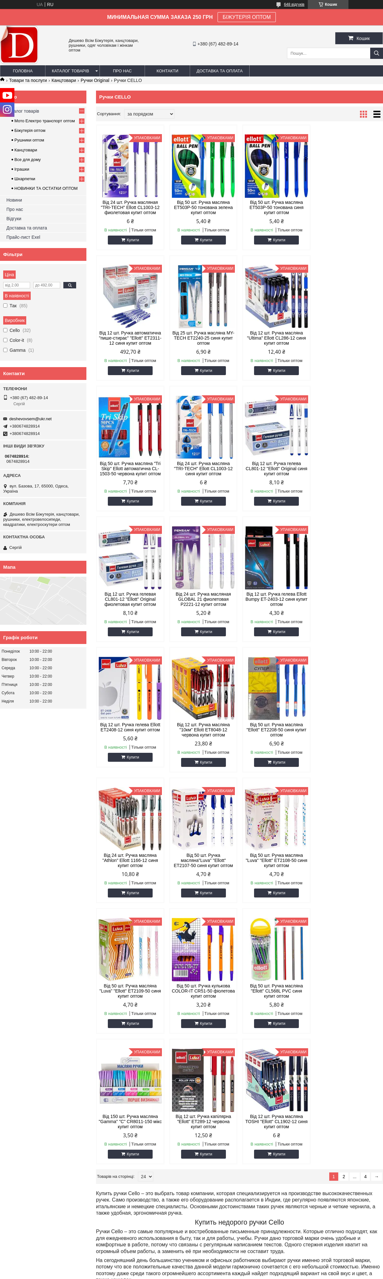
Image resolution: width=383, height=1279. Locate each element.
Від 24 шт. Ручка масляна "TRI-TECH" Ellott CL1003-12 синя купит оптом (349, 338)
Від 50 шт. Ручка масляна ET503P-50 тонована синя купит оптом (276, 207)
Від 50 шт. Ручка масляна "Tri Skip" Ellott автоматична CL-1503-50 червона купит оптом (276, 338)
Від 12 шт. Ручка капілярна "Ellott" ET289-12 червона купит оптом (276, 860)
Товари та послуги (28, 80)
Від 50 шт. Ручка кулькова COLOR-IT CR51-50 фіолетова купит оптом (349, 729)
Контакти (167, 70)
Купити (133, 240)
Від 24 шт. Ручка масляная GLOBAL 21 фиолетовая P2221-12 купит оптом (276, 468)
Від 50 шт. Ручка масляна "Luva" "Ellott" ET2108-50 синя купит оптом (203, 729)
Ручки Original (95, 80)
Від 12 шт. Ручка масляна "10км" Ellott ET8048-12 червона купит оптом (203, 599)
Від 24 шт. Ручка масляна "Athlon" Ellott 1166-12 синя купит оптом (349, 599)
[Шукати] (376, 53)
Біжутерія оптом (29, 130)
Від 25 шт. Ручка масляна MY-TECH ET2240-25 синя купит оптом (130, 338)
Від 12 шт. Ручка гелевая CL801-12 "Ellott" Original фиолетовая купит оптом (203, 468)
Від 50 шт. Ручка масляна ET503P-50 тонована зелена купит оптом (203, 207)
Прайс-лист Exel (23, 237)
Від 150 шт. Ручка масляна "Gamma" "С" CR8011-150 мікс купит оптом (203, 860)
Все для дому (27, 159)
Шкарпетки (24, 178)
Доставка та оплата (219, 70)
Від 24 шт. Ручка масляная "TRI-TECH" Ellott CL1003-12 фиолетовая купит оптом (130, 207)
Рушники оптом (29, 140)
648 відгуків (294, 4)
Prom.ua (221, 1267)
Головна (23, 70)
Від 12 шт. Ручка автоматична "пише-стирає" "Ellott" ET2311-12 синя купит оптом (349, 207)
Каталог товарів (70, 70)
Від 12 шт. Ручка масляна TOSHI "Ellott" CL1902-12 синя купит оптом (349, 860)
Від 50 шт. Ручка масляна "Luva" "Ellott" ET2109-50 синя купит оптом (276, 729)
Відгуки (13, 218)
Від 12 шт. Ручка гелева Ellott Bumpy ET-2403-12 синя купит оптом (349, 468)
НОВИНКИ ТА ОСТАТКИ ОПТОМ (46, 188)
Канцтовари (64, 80)
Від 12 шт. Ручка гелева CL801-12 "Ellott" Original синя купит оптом (130, 468)
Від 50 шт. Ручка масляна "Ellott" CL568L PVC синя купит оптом (130, 860)
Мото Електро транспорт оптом (44, 120)
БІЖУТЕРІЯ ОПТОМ (247, 17)
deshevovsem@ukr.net (30, 418)
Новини (14, 200)
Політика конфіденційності (308, 1273)
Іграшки (21, 169)
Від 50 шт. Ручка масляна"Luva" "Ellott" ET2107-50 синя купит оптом (130, 729)
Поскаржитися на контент (259, 1273)
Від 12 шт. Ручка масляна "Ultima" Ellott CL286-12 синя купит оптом (202, 338)
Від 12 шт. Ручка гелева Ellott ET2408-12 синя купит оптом (130, 596)
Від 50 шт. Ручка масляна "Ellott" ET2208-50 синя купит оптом (276, 599)
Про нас (122, 70)
